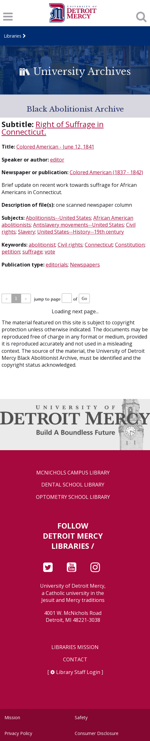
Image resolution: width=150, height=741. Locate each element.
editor (57, 159)
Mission (12, 717)
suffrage (32, 251)
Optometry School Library (73, 497)
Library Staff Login (78, 672)
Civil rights (70, 244)
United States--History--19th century (80, 231)
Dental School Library (72, 485)
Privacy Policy (18, 733)
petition (11, 251)
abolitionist (42, 244)
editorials (57, 264)
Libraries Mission (75, 647)
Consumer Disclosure (96, 733)
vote (50, 251)
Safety (81, 717)
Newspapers (85, 264)
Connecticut (99, 244)
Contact (75, 660)
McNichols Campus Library (73, 473)
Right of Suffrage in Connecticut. (53, 128)
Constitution (130, 244)
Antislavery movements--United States (78, 224)
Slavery (26, 231)
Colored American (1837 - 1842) (106, 172)
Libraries (12, 36)
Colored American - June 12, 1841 (55, 146)
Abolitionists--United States (58, 217)
